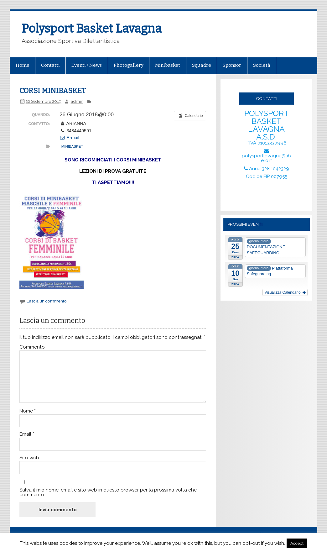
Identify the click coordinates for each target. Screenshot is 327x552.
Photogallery (128, 65)
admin (77, 101)
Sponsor (232, 65)
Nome (27, 411)
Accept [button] (297, 543)
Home (22, 65)
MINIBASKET (72, 146)
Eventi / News (86, 65)
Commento (32, 347)
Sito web (29, 457)
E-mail (69, 137)
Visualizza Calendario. (285, 292)
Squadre (201, 65)
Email (26, 434)
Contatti (50, 65)
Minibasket (167, 65)
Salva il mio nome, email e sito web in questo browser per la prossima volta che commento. (108, 492)
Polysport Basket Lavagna (92, 28)
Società (261, 65)
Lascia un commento (47, 300)
